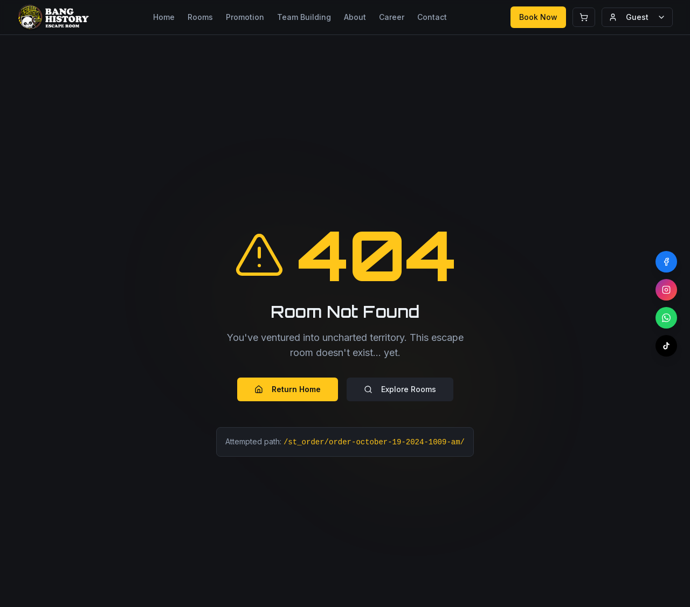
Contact (432, 17)
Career (391, 17)
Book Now (538, 17)
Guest (637, 17)
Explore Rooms (400, 389)
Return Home (287, 389)
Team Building (304, 17)
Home (164, 17)
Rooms (200, 17)
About (355, 17)
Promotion (245, 17)
